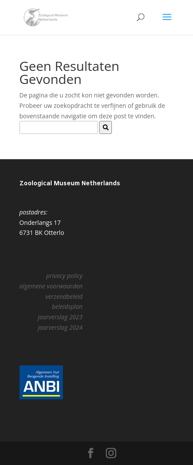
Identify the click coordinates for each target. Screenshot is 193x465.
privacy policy (64, 275)
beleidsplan (67, 306)
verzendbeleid (64, 296)
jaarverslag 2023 (60, 317)
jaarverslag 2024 (60, 327)
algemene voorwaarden (51, 286)
